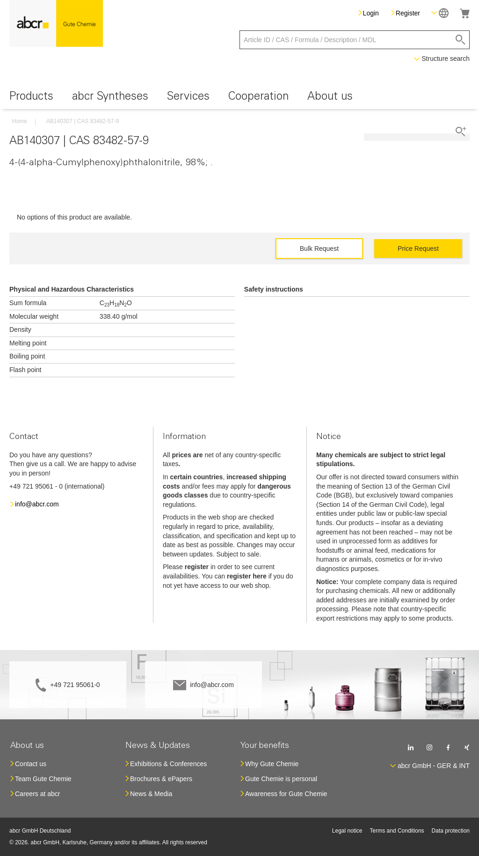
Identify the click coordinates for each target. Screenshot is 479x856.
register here (247, 576)
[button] (440, 13)
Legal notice (347, 830)
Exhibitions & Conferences (168, 764)
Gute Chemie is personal (281, 779)
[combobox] (355, 39)
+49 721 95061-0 (75, 684)
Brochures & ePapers (161, 779)
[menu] (239, 98)
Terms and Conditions (397, 830)
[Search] (460, 39)
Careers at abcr (37, 793)
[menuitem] (31, 98)
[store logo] (56, 23)
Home (19, 121)
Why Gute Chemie (271, 764)
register (197, 567)
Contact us (30, 764)
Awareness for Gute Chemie (286, 793)
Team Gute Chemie (43, 779)
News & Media (151, 793)
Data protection (451, 830)
